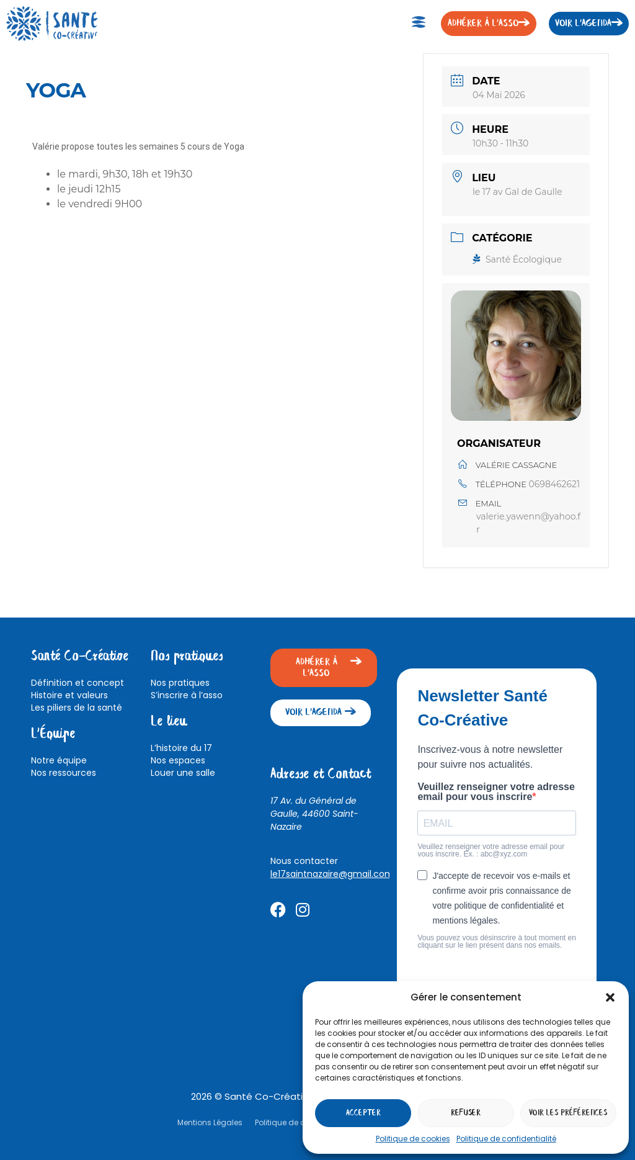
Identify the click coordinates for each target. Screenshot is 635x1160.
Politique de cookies (413, 1138)
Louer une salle (183, 773)
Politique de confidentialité (506, 1138)
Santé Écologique (517, 259)
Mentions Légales (209, 1122)
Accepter (363, 1113)
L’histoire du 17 (181, 748)
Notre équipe (59, 760)
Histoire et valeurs (69, 695)
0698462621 (554, 484)
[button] (610, 997)
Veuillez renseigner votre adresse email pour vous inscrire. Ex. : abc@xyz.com (490, 850)
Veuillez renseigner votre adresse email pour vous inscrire (495, 792)
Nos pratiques (180, 683)
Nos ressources (63, 773)
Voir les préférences (568, 1113)
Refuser (466, 1113)
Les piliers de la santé (76, 707)
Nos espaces (178, 760)
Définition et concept (77, 683)
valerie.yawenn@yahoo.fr (528, 523)
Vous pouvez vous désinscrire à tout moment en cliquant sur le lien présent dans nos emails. (496, 941)
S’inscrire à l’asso (187, 695)
